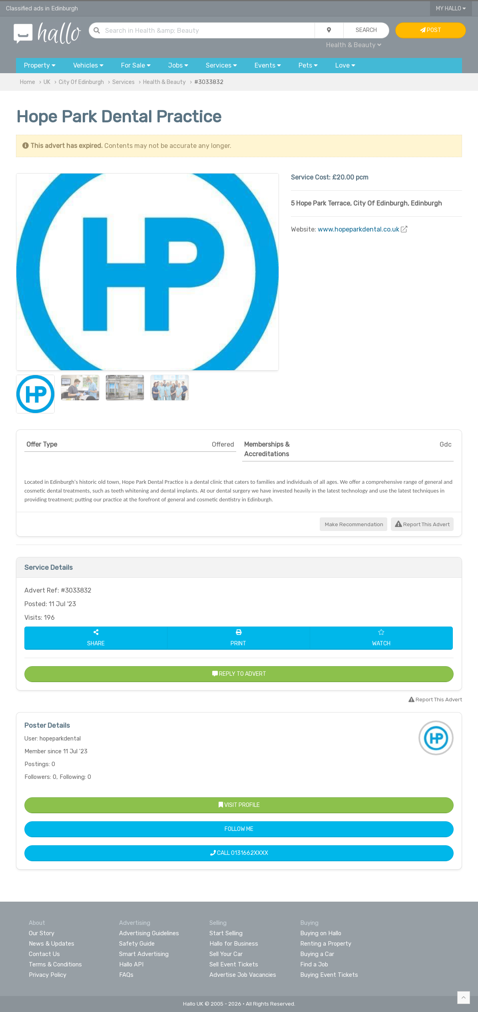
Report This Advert (422, 524)
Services (123, 82)
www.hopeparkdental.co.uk (358, 229)
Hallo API (131, 964)
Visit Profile (239, 805)
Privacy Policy (47, 974)
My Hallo (451, 8)
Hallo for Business (233, 943)
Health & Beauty (353, 45)
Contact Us (44, 954)
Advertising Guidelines (149, 933)
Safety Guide (137, 943)
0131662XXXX (249, 853)
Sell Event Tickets (233, 964)
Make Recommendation (353, 524)
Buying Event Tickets (329, 974)
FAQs (126, 974)
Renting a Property (325, 943)
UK (47, 82)
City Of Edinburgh (81, 82)
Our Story (41, 933)
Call (239, 853)
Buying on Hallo (320, 933)
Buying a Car (317, 954)
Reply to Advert (239, 674)
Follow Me (239, 829)
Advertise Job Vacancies (242, 974)
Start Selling (226, 933)
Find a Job (314, 964)
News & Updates (51, 943)
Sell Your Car (226, 954)
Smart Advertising (144, 954)
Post (430, 30)
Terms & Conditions (55, 964)
